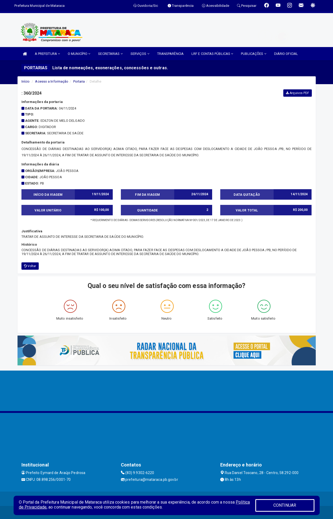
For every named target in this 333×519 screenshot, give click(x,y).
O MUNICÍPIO (79, 54)
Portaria (79, 81)
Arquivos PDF (297, 93)
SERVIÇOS (140, 54)
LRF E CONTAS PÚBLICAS (212, 54)
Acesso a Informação (51, 81)
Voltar (30, 266)
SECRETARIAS (110, 54)
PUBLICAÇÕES (253, 54)
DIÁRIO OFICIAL (286, 54)
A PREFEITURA (47, 54)
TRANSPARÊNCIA (170, 54)
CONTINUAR (284, 505)
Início (25, 81)
